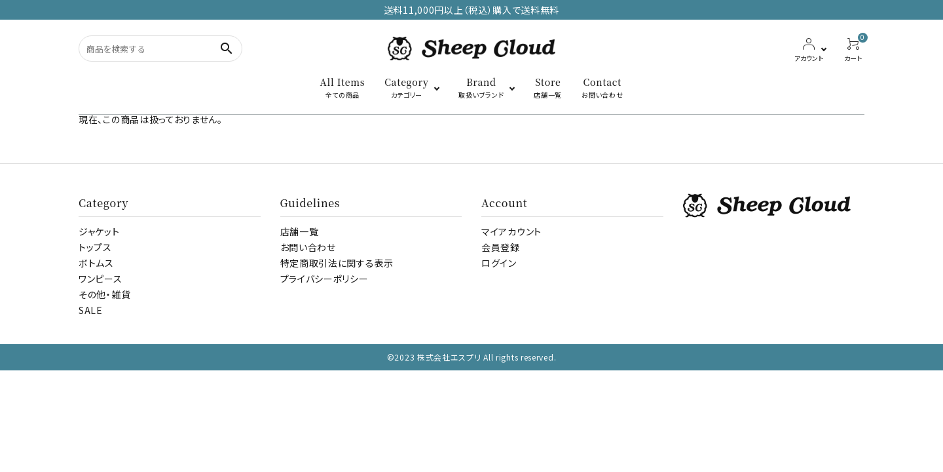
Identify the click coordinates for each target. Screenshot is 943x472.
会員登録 (500, 247)
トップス (95, 247)
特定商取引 (337, 262)
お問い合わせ (308, 247)
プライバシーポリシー (324, 278)
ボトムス (96, 262)
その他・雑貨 (104, 294)
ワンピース (100, 278)
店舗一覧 (299, 231)
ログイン (499, 262)
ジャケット (99, 231)
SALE (91, 310)
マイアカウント (511, 231)
